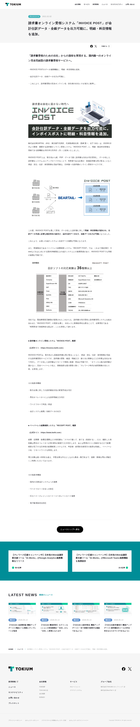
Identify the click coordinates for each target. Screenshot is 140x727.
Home (10, 649)
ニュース (20, 649)
